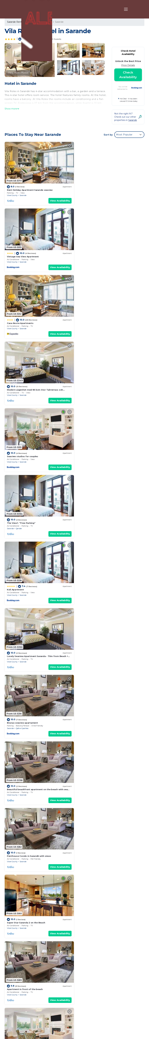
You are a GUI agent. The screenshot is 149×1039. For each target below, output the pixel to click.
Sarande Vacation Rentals (22, 976)
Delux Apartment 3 (17, 851)
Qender (90, 327)
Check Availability (128, 75)
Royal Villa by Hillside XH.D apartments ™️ (100, 784)
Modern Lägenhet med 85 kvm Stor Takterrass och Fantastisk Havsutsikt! (106, 993)
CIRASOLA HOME (16, 652)
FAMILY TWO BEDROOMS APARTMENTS (99, 718)
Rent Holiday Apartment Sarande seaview (30, 189)
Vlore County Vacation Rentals (21, 983)
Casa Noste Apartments (20, 255)
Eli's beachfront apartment (93, 586)
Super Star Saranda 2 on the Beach (97, 520)
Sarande (23, 195)
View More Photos (18, 72)
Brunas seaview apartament (22, 454)
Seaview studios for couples (22, 321)
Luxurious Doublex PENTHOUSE (24, 784)
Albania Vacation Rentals (22, 989)
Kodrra (90, 592)
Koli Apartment (15, 388)
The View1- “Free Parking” (92, 321)
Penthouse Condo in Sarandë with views (29, 520)
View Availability (59, 200)
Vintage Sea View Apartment (94, 189)
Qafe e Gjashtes (22, 459)
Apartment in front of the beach (25, 586)
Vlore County (12, 195)
